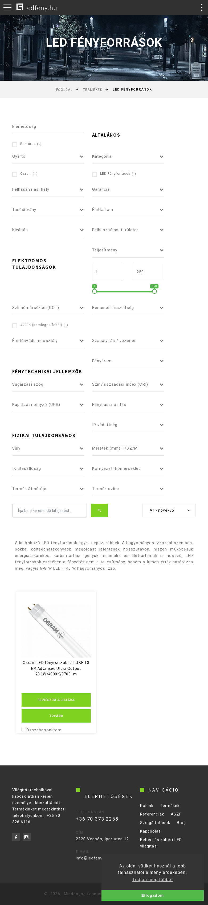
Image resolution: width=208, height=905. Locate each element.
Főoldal (64, 90)
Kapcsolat (150, 834)
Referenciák (152, 817)
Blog (181, 826)
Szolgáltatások (155, 826)
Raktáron (27, 144)
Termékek (92, 90)
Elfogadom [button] (152, 895)
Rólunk (147, 809)
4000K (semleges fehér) (40, 325)
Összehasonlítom (44, 730)
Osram (25, 174)
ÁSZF (176, 817)
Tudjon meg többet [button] (152, 879)
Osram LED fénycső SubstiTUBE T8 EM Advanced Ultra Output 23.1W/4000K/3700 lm (56, 668)
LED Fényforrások (114, 174)
